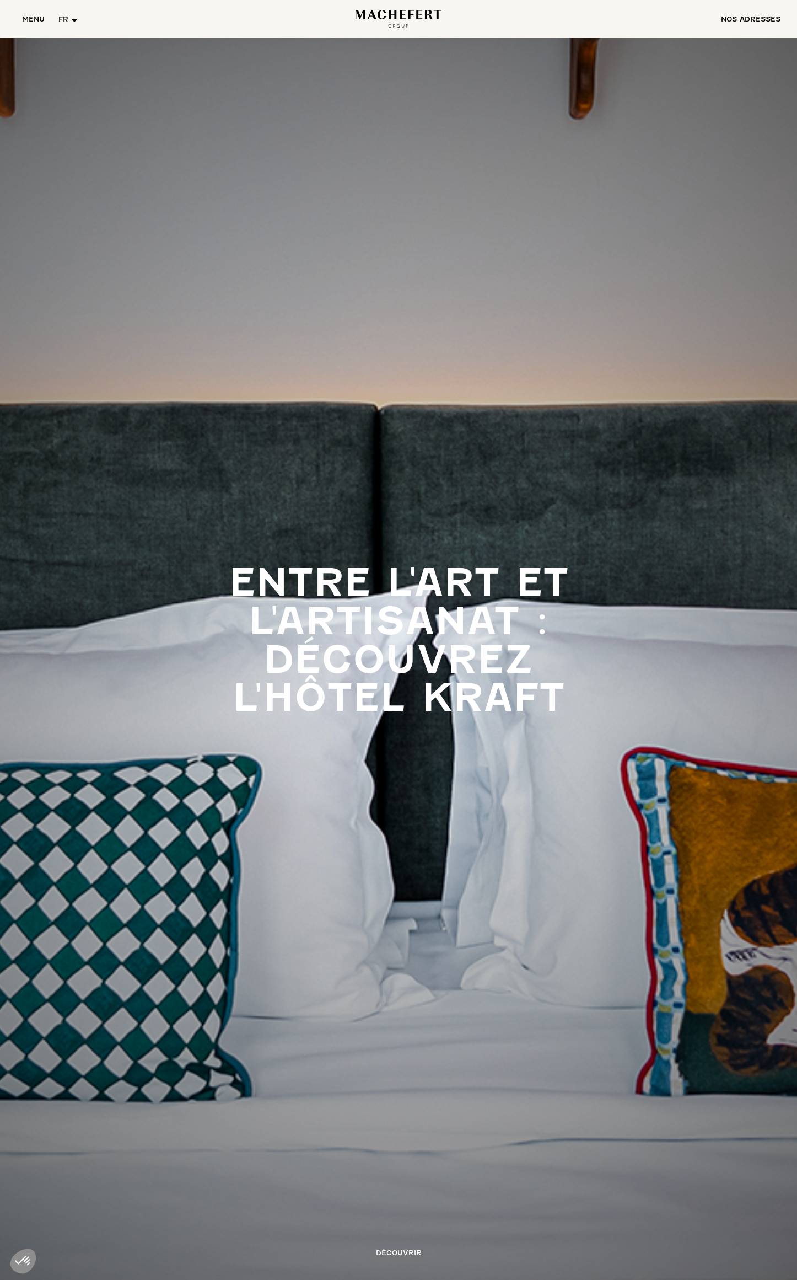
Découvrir (399, 1253)
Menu (33, 19)
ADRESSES (750, 19)
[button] (67, 19)
